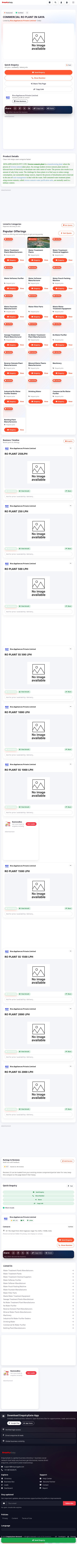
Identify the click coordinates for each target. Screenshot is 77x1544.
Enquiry (11, 260)
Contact (44, 1485)
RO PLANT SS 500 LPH (18, 654)
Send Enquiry (38, 72)
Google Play (14, 1423)
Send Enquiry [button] (38, 1540)
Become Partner (47, 1482)
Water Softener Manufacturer (38, 1283)
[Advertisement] (38, 132)
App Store (28, 1423)
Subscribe (69, 1503)
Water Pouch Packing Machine (38, 1286)
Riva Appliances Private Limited (23, 20)
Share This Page (38, 84)
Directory (6, 1478)
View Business (20, 101)
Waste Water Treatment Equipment (38, 1296)
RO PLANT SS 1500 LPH (19, 956)
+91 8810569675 (8, 1470)
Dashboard (7, 1488)
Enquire (68, 441)
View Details (24, 491)
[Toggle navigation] (73, 2)
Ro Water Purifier (38, 1305)
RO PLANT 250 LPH (16, 511)
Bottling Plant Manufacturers (38, 1328)
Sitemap (71, 1537)
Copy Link (38, 89)
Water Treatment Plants (38, 1273)
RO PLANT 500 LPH (16, 569)
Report (44, 1488)
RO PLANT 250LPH (16, 453)
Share (68, 491)
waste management (19, 178)
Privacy (5, 1518)
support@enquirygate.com (12, 1467)
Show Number (38, 78)
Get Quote (67, 225)
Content (15, 1518)
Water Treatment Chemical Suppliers (38, 1277)
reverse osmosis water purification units (38, 180)
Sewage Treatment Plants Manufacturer (38, 1299)
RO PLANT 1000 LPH (17, 712)
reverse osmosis (16, 167)
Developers (60, 1537)
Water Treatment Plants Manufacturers (38, 1270)
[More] (70, 448)
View (22, 260)
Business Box (7, 1482)
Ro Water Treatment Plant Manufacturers (38, 1302)
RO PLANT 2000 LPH (17, 1014)
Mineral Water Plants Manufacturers (38, 1312)
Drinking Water (38, 1321)
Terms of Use (27, 1518)
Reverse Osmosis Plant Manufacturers (38, 1309)
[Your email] (35, 1503)
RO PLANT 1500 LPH (17, 871)
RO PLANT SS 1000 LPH (19, 769)
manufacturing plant (55, 164)
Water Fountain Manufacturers (38, 1289)
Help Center (46, 1478)
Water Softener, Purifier (38, 1280)
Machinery (38, 1315)
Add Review (67, 1161)
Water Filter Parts (38, 1293)
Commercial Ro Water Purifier (38, 1325)
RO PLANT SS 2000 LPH (19, 1072)
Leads (4, 1485)
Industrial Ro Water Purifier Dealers (38, 1318)
